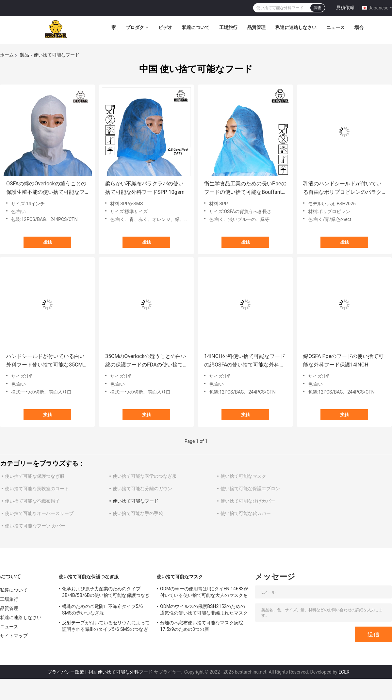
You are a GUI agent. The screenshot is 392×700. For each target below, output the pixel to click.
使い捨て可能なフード (135, 501)
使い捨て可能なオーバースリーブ (39, 513)
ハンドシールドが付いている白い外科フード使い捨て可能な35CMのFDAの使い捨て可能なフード (47, 361)
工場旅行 (228, 27)
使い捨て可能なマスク (243, 476)
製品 (24, 54)
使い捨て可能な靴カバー (245, 513)
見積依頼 (345, 7)
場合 (359, 27)
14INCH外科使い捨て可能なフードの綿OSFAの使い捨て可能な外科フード (244, 361)
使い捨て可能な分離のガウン (142, 488)
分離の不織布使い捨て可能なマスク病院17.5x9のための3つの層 (201, 626)
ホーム (7, 54)
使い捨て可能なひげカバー (247, 501)
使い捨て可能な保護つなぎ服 (34, 476)
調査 (317, 8)
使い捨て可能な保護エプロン (250, 488)
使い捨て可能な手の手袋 (138, 513)
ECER (344, 672)
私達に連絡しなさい (296, 27)
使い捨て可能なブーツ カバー (35, 525)
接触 (47, 242)
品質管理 (256, 27)
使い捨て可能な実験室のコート (37, 488)
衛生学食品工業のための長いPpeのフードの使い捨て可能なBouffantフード (245, 188)
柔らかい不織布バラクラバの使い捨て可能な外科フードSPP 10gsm (145, 187)
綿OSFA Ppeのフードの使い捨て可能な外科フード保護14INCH (343, 360)
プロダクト (137, 27)
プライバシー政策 (65, 672)
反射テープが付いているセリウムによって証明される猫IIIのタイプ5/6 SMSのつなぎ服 (106, 627)
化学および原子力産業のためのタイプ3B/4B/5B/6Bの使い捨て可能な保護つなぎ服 (106, 593)
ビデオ (165, 27)
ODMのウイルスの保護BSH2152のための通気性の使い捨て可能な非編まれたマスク (204, 609)
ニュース (335, 27)
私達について (195, 27)
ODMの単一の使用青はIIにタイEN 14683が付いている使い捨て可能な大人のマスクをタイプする (204, 593)
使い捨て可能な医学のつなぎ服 (145, 476)
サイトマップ (14, 635)
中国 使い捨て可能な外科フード (120, 672)
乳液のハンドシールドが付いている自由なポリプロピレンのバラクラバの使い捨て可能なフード (342, 188)
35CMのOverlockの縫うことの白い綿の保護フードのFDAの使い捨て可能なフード (145, 361)
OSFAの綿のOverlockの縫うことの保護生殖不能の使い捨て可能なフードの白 (46, 188)
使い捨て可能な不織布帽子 (32, 501)
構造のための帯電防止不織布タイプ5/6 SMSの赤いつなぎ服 (102, 609)
